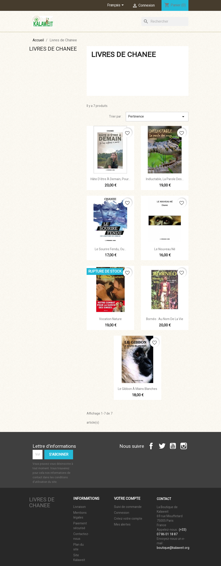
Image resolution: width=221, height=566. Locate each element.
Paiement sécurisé (80, 526)
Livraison (79, 507)
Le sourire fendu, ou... (110, 249)
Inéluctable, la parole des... (165, 179)
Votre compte (127, 498)
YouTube (172, 445)
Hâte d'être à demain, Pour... (110, 179)
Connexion (121, 512)
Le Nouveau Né (164, 249)
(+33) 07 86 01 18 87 (171, 532)
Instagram (183, 445)
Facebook (151, 445)
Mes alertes (122, 524)
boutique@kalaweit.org (173, 547)
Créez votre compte (128, 518)
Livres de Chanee (53, 49)
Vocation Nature (110, 319)
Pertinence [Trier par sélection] (157, 116)
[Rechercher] (164, 21)
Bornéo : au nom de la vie (164, 319)
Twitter (161, 445)
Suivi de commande (128, 507)
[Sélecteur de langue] (116, 5)
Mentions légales (80, 515)
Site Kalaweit (79, 557)
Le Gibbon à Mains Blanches (137, 389)
